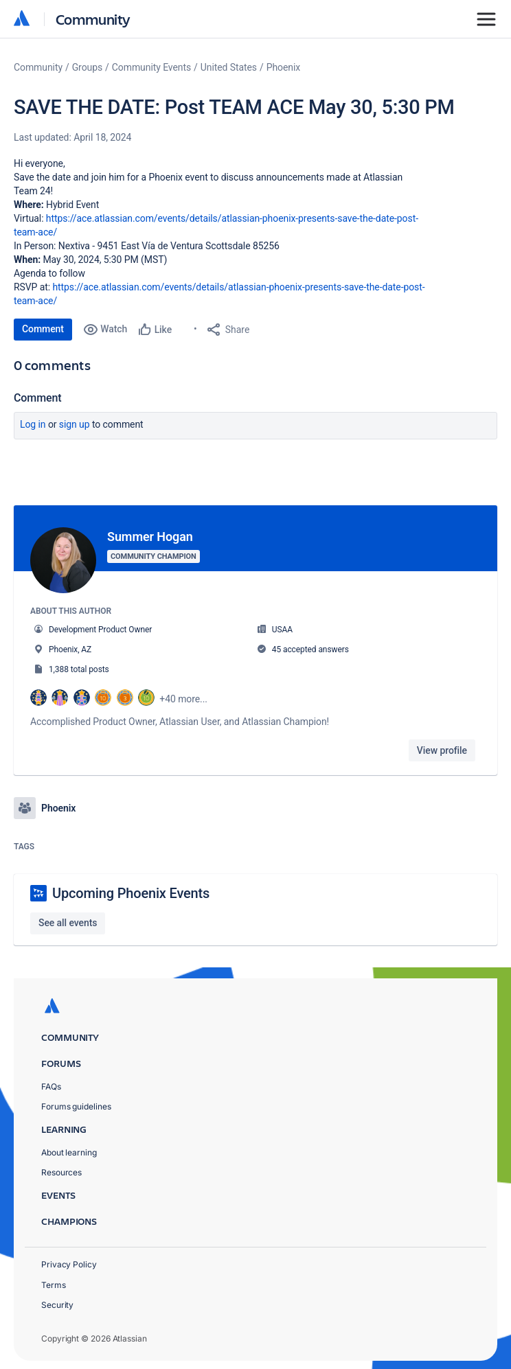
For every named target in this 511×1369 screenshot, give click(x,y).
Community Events (151, 67)
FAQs (51, 1084)
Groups (87, 67)
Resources (61, 1170)
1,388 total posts (79, 669)
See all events (67, 919)
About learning (69, 1150)
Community (93, 19)
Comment (43, 328)
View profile (442, 750)
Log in (33, 424)
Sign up (74, 424)
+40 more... (183, 698)
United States (229, 67)
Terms (53, 1282)
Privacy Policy (69, 1262)
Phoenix (283, 67)
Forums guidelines (76, 1104)
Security (57, 1302)
